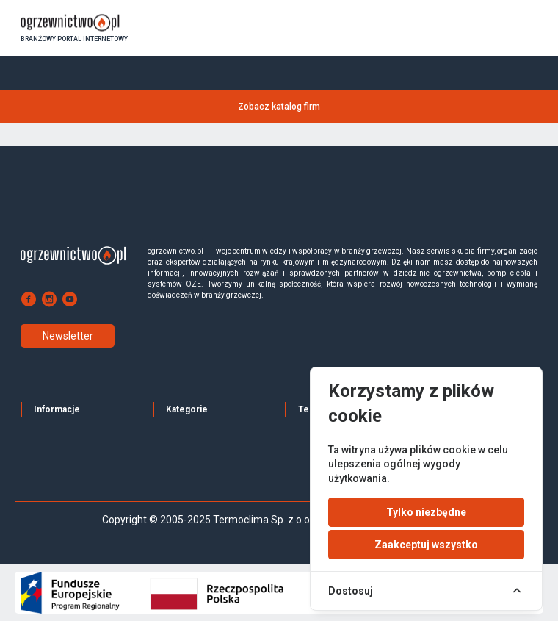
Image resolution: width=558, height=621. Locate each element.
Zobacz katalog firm (279, 106)
